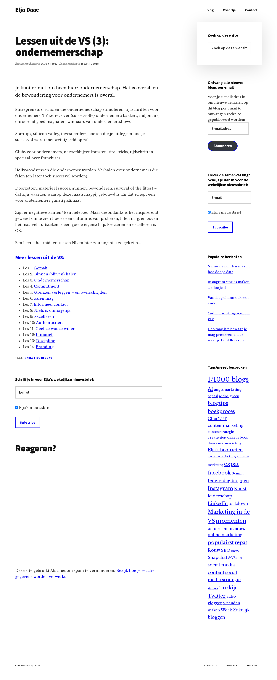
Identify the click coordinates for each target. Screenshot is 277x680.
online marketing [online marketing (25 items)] (225, 534)
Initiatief (44, 335)
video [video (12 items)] (231, 596)
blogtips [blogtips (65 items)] (218, 403)
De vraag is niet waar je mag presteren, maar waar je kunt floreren (227, 334)
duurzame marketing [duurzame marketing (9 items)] (224, 443)
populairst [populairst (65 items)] (221, 542)
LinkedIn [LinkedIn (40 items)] (218, 503)
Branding (44, 347)
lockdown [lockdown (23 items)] (238, 503)
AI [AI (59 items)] (210, 389)
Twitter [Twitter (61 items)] (217, 596)
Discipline (45, 341)
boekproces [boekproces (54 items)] (221, 411)
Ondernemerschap (51, 280)
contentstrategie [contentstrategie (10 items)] (221, 432)
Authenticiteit (49, 322)
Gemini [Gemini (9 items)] (237, 473)
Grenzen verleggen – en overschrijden (70, 292)
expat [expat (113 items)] (231, 464)
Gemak (40, 268)
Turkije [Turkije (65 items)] (228, 588)
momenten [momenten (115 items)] (231, 521)
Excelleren (44, 316)
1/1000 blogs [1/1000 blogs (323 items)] (228, 379)
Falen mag (43, 298)
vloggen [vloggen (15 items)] (215, 603)
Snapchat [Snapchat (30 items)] (217, 557)
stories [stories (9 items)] (213, 588)
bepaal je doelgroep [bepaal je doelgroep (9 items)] (223, 396)
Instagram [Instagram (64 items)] (220, 488)
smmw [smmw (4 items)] (235, 551)
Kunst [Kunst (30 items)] (240, 488)
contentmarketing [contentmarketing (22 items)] (225, 425)
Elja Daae (27, 9)
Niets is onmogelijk (52, 310)
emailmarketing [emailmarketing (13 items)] (222, 456)
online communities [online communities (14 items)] (226, 529)
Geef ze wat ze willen (55, 328)
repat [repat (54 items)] (241, 542)
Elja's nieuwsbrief (35, 407)
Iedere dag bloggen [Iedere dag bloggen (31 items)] (228, 480)
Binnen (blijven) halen (55, 274)
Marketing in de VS (38, 357)
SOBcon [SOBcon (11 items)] (235, 558)
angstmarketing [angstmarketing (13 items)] (228, 389)
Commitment (46, 286)
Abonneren (222, 145)
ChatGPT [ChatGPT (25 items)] (217, 418)
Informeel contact (51, 304)
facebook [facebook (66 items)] (219, 473)
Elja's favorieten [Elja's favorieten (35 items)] (225, 449)
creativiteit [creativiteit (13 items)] (217, 437)
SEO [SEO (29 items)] (225, 550)
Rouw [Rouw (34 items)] (214, 550)
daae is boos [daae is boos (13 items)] (237, 437)
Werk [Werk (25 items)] (226, 610)
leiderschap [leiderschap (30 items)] (220, 496)
